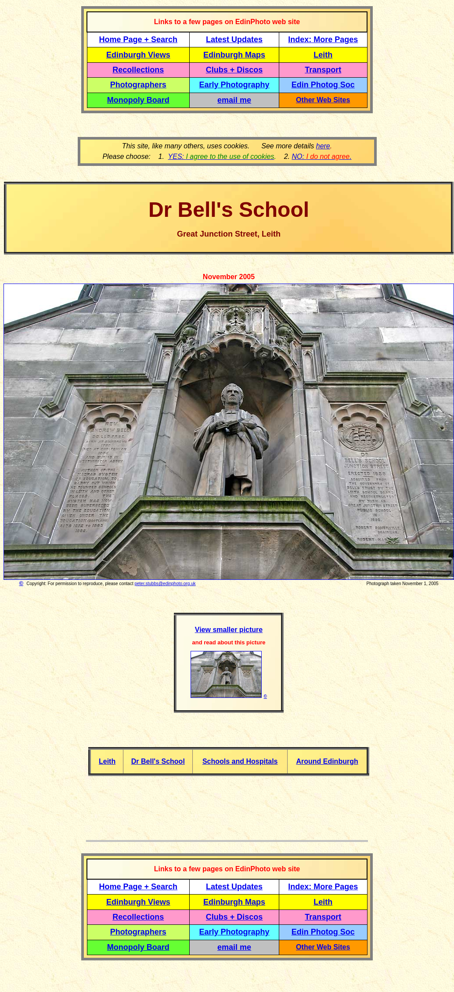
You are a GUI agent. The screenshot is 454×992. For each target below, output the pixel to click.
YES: (221, 156)
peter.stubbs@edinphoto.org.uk (164, 583)
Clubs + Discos (234, 69)
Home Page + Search (138, 39)
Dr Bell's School (158, 761)
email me (234, 100)
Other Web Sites (323, 100)
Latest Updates (234, 39)
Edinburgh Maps (234, 54)
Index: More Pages (323, 39)
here (323, 146)
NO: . (321, 156)
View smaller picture (229, 629)
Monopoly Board (138, 100)
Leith (107, 761)
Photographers (138, 84)
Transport (323, 69)
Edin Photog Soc (323, 84)
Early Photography (234, 84)
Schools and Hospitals (240, 761)
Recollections (138, 69)
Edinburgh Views (138, 54)
